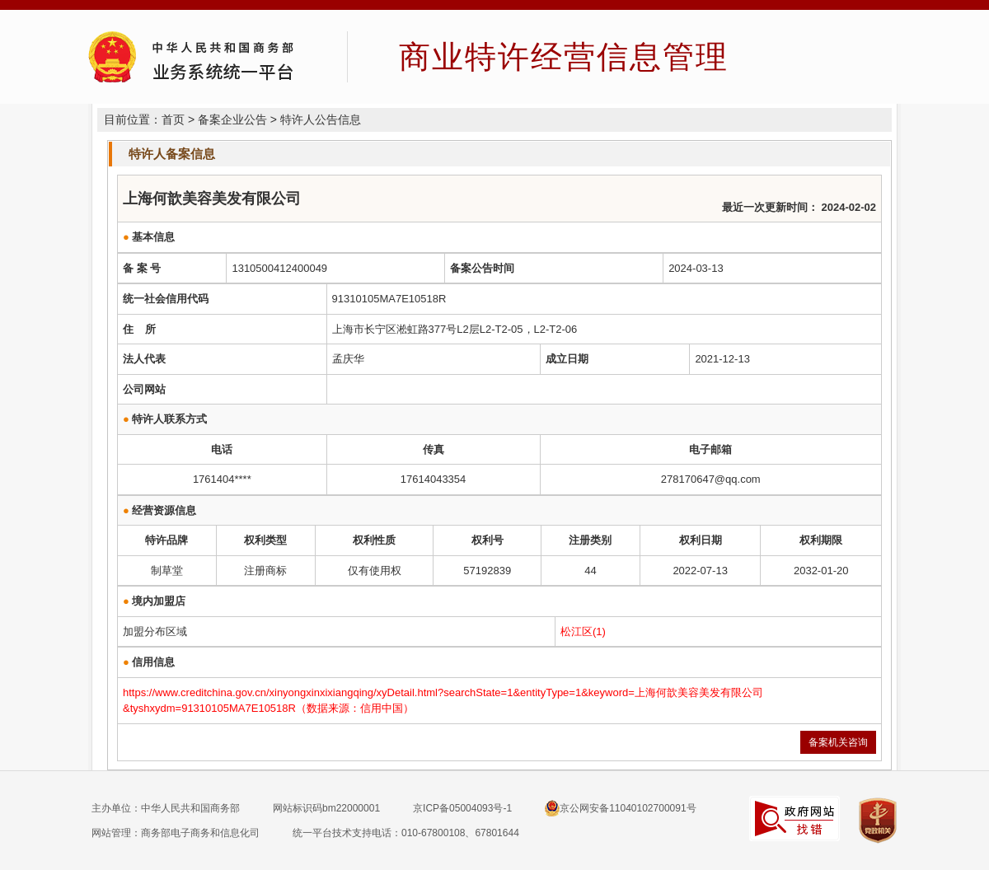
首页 (173, 119)
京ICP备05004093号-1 (462, 808)
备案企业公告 (232, 119)
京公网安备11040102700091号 (620, 808)
